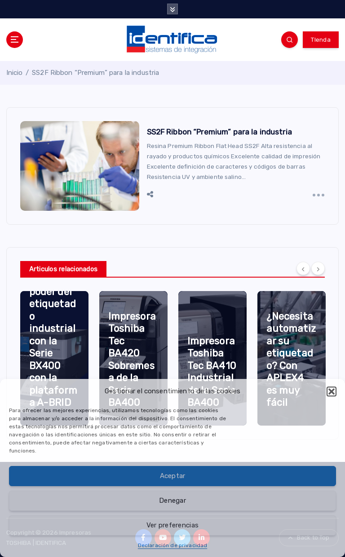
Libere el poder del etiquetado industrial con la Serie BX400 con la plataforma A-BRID (53, 341)
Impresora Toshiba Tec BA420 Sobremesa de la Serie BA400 (132, 359)
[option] (54, 358)
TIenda (321, 39)
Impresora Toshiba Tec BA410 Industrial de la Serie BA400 (211, 372)
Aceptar (173, 476)
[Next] (318, 268)
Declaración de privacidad (172, 545)
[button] (331, 391)
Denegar (172, 500)
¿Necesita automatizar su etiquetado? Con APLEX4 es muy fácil (291, 359)
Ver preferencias (172, 525)
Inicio (14, 73)
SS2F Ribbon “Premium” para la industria (95, 73)
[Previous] (303, 268)
